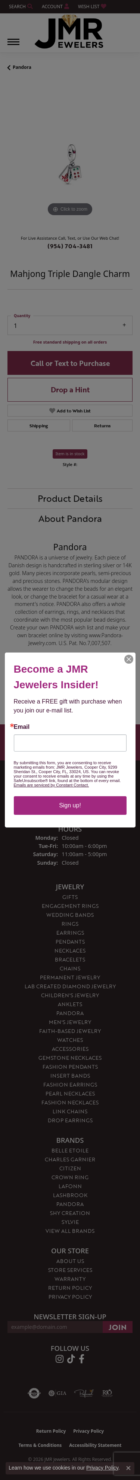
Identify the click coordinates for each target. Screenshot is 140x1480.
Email (22, 727)
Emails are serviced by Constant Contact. (51, 785)
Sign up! (70, 805)
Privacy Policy (102, 1468)
